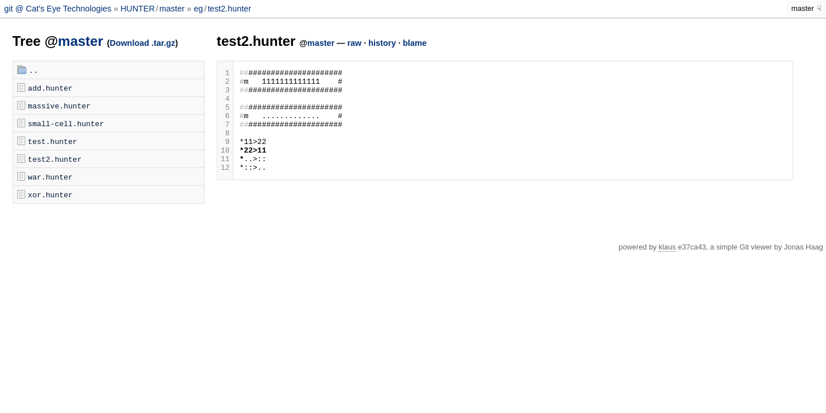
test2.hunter (229, 8)
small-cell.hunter (66, 123)
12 (225, 187)
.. (33, 70)
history (382, 43)
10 (225, 167)
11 (225, 177)
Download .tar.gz (142, 43)
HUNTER (137, 8)
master (172, 8)
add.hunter (50, 88)
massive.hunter (59, 105)
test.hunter (52, 141)
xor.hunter (50, 194)
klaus (667, 247)
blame (415, 43)
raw (354, 43)
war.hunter (50, 177)
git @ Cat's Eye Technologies (59, 8)
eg (198, 8)
